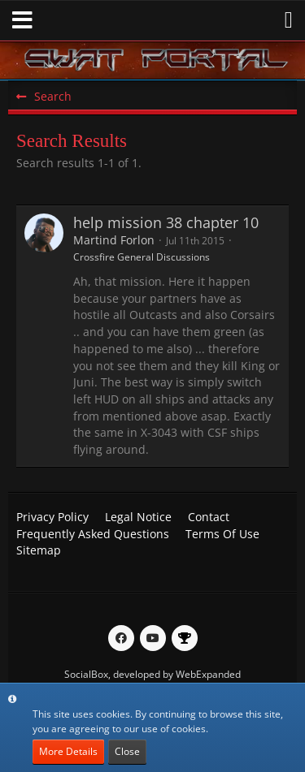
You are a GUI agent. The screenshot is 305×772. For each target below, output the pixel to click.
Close (127, 751)
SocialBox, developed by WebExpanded (152, 674)
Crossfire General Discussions (141, 257)
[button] (22, 20)
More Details (68, 751)
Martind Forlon (114, 240)
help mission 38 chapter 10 (166, 222)
